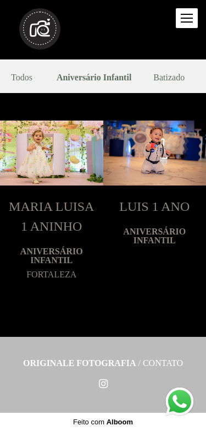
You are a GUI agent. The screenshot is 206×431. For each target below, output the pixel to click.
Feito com (103, 422)
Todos (21, 77)
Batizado (169, 77)
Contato (163, 363)
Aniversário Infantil (94, 77)
